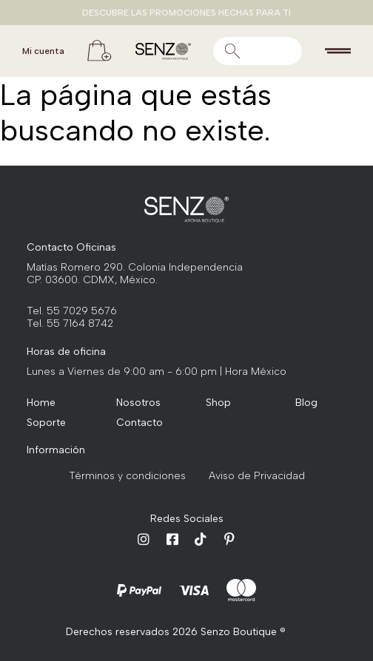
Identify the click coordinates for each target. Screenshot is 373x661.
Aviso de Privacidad (257, 476)
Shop (218, 402)
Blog (306, 402)
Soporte (46, 422)
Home (41, 402)
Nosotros (138, 402)
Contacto (138, 422)
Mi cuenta (43, 51)
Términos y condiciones (127, 476)
